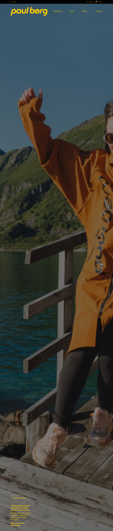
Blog (72, 11)
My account (90, 1)
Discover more (19, 498)
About (84, 11)
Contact (98, 11)
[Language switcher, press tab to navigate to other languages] (100, 1)
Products (57, 11)
